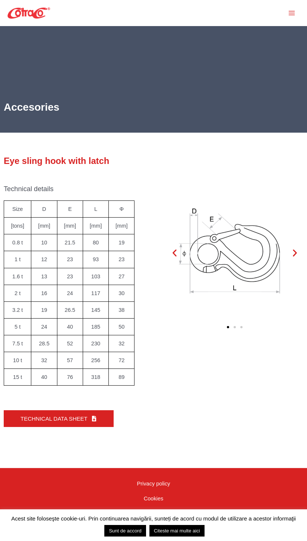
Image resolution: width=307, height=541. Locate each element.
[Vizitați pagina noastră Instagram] (260, 503)
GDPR (153, 504)
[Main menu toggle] (292, 13)
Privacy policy (153, 482)
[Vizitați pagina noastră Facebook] (228, 503)
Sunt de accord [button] (125, 531)
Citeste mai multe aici (177, 531)
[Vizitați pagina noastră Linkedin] (276, 503)
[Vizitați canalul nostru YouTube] (244, 503)
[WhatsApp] (292, 503)
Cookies (154, 493)
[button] (246, 13)
